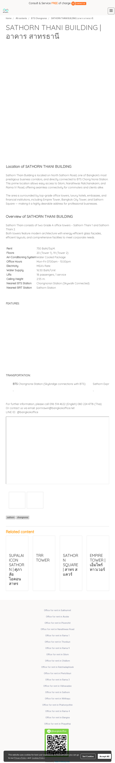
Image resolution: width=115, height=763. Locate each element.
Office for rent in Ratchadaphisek (57, 667)
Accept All (104, 756)
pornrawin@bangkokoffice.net (55, 408)
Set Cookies (88, 756)
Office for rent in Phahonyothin (57, 705)
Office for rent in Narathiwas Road (57, 629)
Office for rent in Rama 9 (57, 648)
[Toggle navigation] (111, 11)
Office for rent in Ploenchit (58, 623)
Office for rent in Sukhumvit (57, 610)
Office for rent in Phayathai (57, 723)
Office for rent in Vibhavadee (57, 686)
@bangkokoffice (27, 412)
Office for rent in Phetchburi (57, 673)
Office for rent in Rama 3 (57, 679)
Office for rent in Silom (57, 654)
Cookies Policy (38, 757)
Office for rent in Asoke (57, 616)
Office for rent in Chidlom (57, 660)
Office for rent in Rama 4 (57, 711)
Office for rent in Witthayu (57, 698)
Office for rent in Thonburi (57, 642)
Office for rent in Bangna (58, 717)
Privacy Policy (20, 757)
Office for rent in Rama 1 (57, 635)
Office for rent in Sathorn (57, 692)
